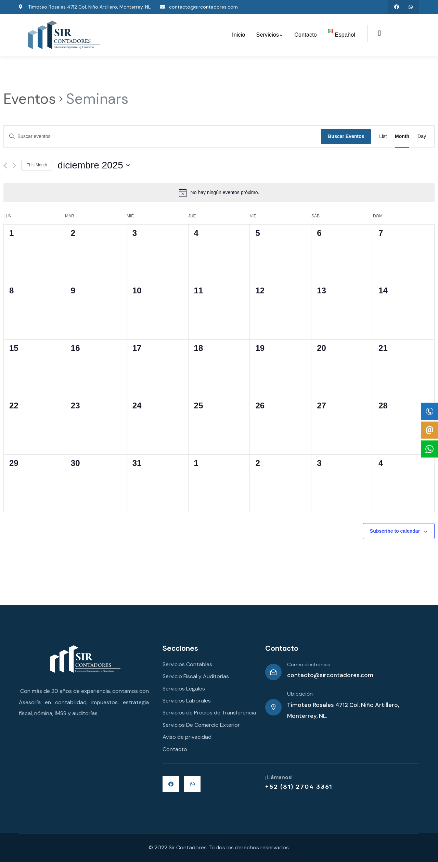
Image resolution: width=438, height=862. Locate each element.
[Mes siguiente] (14, 165)
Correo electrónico (309, 664)
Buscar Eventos (346, 136)
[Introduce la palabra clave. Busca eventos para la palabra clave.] (162, 136)
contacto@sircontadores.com (330, 675)
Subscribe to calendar (395, 531)
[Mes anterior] (5, 165)
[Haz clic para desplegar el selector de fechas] (93, 165)
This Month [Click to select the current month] (37, 165)
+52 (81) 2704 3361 (299, 786)
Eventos (29, 98)
